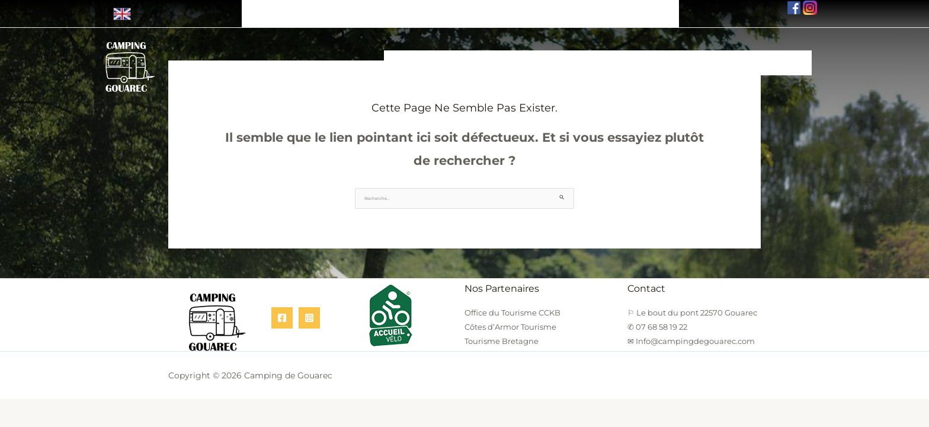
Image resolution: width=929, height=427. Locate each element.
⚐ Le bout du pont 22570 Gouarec (329, 9)
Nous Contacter (776, 52)
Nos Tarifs (715, 52)
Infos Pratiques (657, 52)
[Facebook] (282, 311)
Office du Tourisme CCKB (512, 306)
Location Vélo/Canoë (517, 52)
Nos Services (593, 52)
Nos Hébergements (428, 52)
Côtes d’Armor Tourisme (510, 320)
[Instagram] (309, 311)
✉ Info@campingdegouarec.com (593, 9)
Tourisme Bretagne (501, 334)
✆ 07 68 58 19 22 (462, 9)
